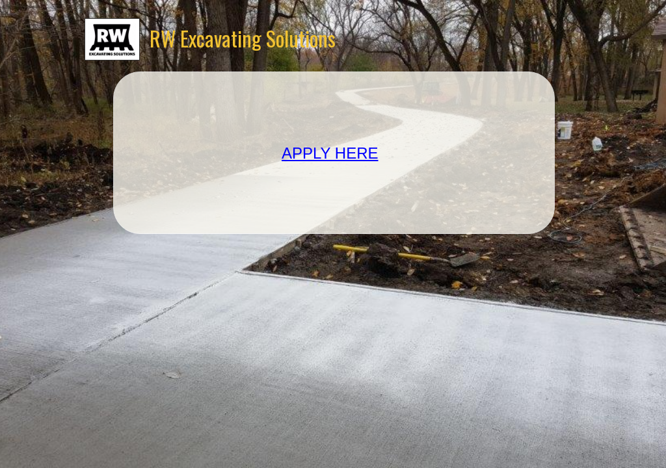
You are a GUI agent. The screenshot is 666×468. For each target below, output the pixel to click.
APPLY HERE (330, 153)
